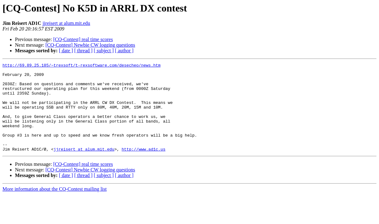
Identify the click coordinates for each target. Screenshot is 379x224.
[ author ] (124, 50)
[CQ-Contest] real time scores (83, 39)
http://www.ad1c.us (143, 167)
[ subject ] (104, 50)
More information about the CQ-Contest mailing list (54, 206)
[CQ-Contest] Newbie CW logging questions (90, 45)
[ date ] (66, 50)
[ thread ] (83, 50)
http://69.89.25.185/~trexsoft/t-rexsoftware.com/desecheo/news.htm (81, 66)
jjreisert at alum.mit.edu (66, 23)
